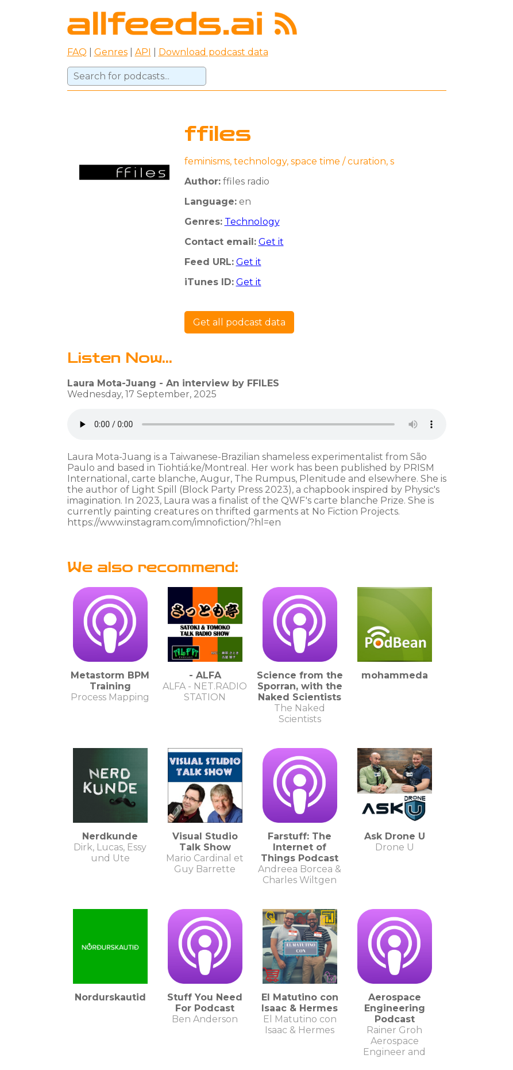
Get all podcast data (239, 322)
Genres (111, 52)
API (143, 52)
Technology (252, 221)
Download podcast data (213, 52)
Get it (271, 241)
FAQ (77, 52)
